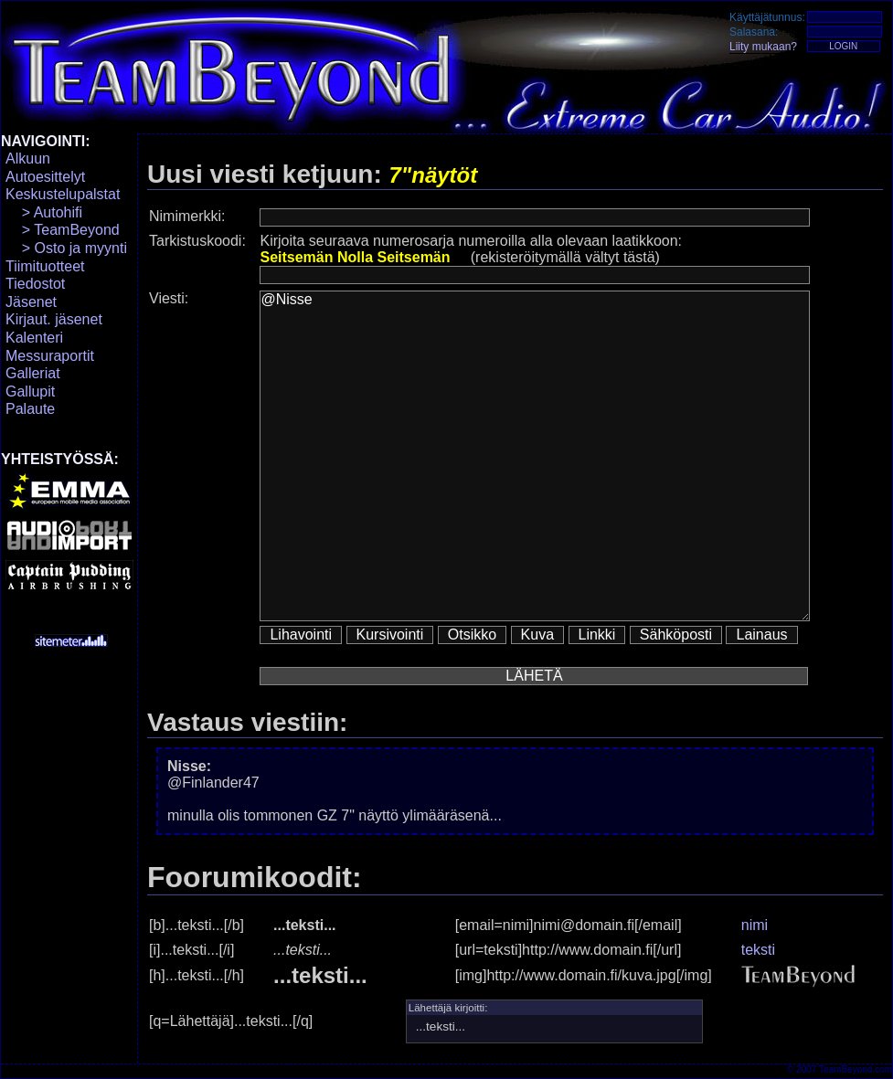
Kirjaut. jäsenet (53, 319)
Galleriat (32, 373)
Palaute (30, 409)
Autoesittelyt (45, 177)
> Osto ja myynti (66, 248)
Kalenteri (34, 337)
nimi (754, 925)
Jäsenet (31, 302)
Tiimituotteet (45, 266)
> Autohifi (43, 212)
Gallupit (30, 391)
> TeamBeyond (62, 230)
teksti (758, 949)
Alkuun (27, 158)
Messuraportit (49, 356)
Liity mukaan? (763, 46)
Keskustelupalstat (62, 194)
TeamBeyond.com (855, 1069)
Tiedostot (35, 283)
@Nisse (535, 456)
